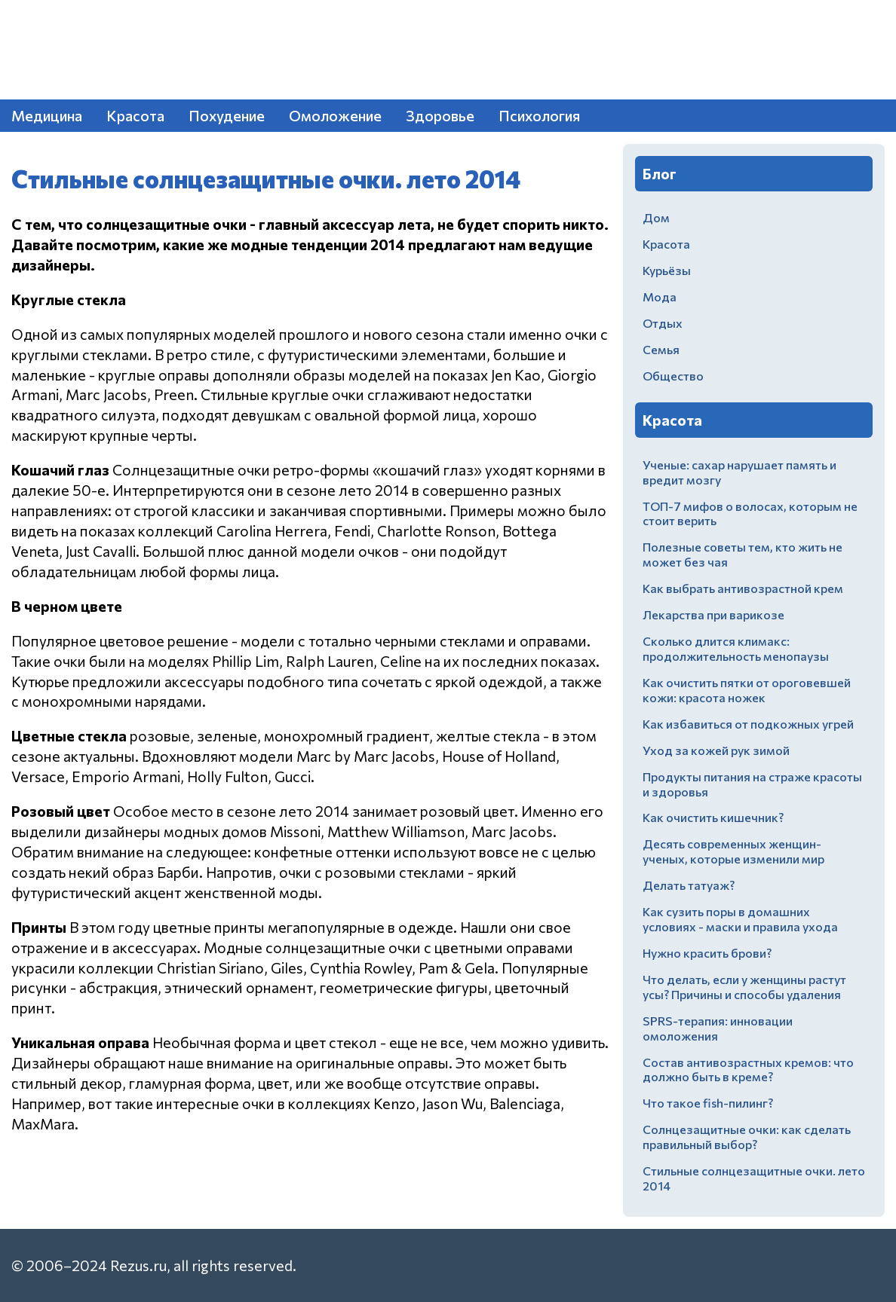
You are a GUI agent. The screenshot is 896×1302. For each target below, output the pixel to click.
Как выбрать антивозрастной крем (743, 588)
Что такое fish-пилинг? (708, 1103)
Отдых (663, 323)
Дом (656, 217)
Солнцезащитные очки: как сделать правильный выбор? (747, 1136)
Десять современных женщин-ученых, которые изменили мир (733, 851)
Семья (661, 349)
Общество (673, 375)
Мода (660, 296)
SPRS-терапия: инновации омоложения (718, 1028)
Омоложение (335, 115)
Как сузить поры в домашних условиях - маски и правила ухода (740, 919)
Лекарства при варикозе (713, 614)
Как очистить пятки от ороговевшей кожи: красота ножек (747, 689)
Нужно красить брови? (707, 953)
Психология (539, 115)
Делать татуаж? (689, 885)
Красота (135, 115)
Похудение (227, 115)
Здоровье (440, 115)
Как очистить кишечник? (713, 817)
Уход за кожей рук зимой (716, 750)
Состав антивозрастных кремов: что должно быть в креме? (748, 1069)
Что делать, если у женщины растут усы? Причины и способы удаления (744, 986)
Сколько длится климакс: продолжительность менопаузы (736, 648)
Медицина (46, 115)
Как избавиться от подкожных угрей (748, 724)
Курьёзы (667, 270)
